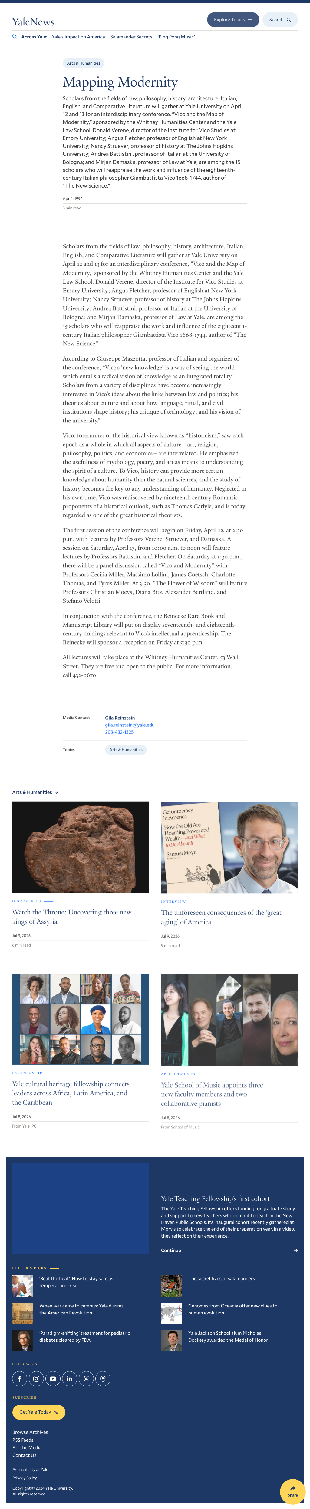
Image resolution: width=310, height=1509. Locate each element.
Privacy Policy (24, 1478)
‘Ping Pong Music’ (176, 37)
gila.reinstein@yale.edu (130, 730)
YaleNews (33, 23)
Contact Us (24, 1455)
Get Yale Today (38, 1412)
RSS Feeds (23, 1440)
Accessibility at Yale (30, 1469)
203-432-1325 (119, 737)
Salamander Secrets (131, 37)
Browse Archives (30, 1432)
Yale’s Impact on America (78, 37)
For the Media (27, 1447)
